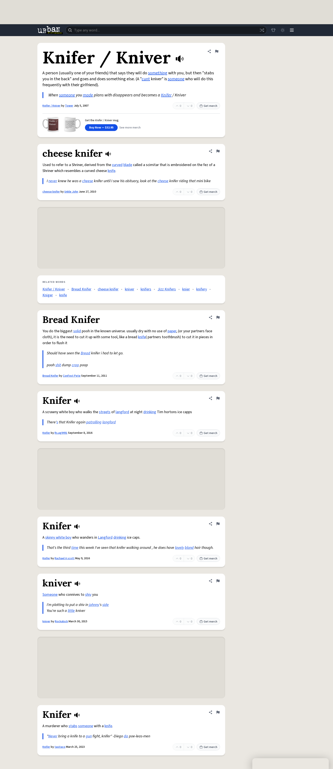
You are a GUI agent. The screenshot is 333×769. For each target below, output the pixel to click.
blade (127, 165)
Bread (85, 353)
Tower (69, 106)
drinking (149, 412)
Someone (50, 594)
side (105, 604)
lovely (179, 547)
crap (75, 365)
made (88, 95)
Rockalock (61, 621)
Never (52, 736)
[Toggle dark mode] (282, 30)
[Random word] (261, 30)
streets (104, 412)
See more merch (130, 127)
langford (122, 412)
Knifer (166, 95)
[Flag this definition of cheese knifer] (217, 151)
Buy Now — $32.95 (101, 127)
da (126, 736)
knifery (201, 289)
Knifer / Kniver (51, 106)
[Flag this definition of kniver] (217, 580)
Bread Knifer (81, 289)
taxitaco (60, 747)
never (52, 181)
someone (176, 79)
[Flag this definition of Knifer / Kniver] (216, 51)
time (74, 547)
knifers (146, 289)
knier (186, 289)
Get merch (208, 106)
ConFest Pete (71, 376)
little (71, 610)
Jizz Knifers (167, 289)
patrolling (94, 422)
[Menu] (292, 30)
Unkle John (71, 192)
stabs (73, 726)
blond (189, 547)
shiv (88, 594)
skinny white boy (58, 537)
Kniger (47, 295)
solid (77, 331)
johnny (94, 604)
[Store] (273, 30)
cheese (87, 181)
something (157, 73)
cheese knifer (51, 192)
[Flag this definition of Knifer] (217, 398)
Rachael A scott (65, 558)
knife (111, 170)
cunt (146, 79)
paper (172, 331)
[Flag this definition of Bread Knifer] (217, 317)
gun (89, 736)
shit (58, 365)
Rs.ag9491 (61, 433)
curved (117, 165)
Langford (105, 537)
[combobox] (166, 30)
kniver (129, 289)
